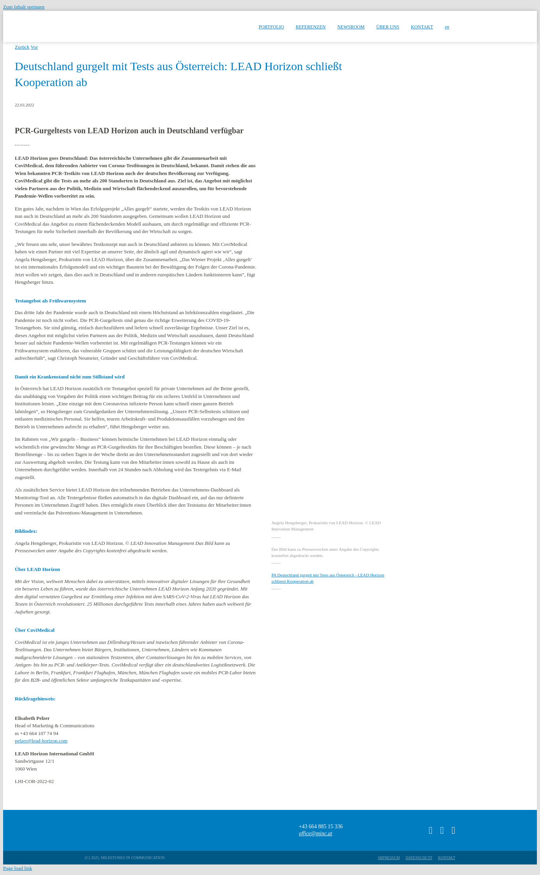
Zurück (22, 47)
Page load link (17, 868)
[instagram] (442, 830)
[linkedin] (453, 830)
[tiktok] (430, 830)
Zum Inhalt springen (23, 7)
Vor (34, 47)
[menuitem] (447, 26)
